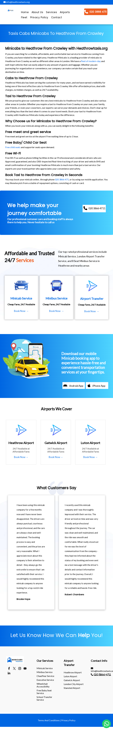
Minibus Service (44, 672)
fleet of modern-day (91, 61)
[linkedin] (9, 673)
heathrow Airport (73, 672)
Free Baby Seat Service (44, 691)
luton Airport (70, 676)
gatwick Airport (72, 680)
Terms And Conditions (49, 720)
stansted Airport (72, 688)
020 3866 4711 (102, 674)
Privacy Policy (68, 720)
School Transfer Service (44, 698)
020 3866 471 (62, 179)
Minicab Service (45, 668)
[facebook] (9, 668)
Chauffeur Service (45, 676)
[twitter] (14, 668)
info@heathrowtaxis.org (16, 2)
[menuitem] (25, 13)
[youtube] (25, 668)
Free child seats (12, 147)
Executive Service (45, 679)
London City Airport (73, 684)
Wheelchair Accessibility (43, 685)
